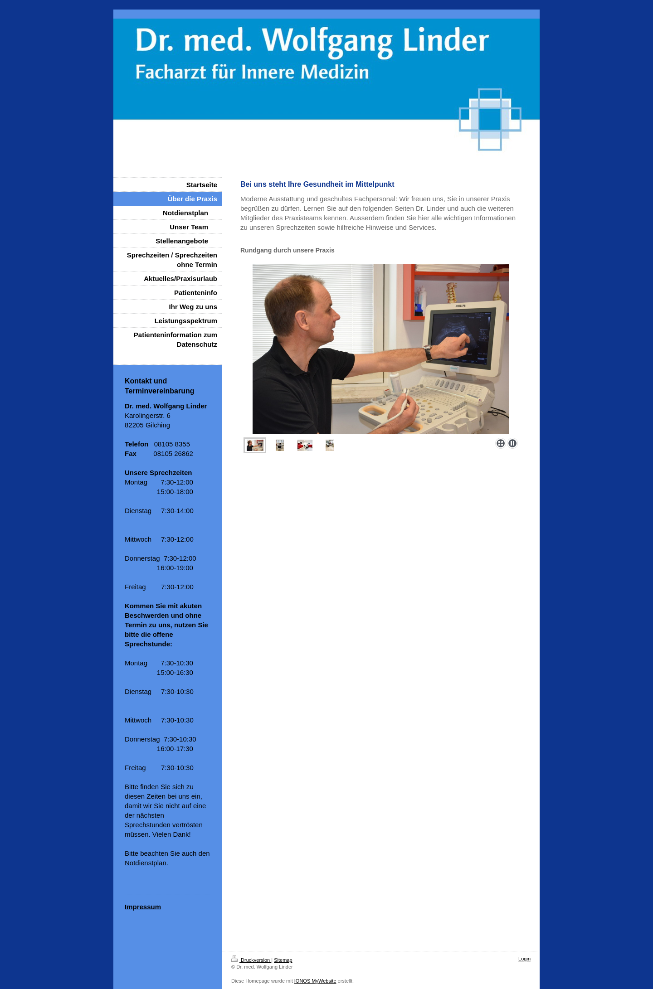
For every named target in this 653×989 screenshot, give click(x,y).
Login (524, 958)
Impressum (143, 907)
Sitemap (283, 960)
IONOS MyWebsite (315, 981)
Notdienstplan (145, 863)
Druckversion (251, 960)
